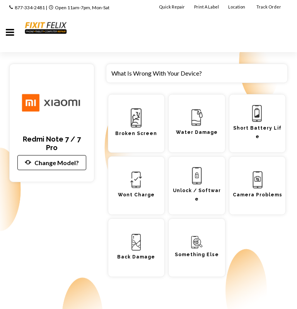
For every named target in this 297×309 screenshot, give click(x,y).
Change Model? (52, 162)
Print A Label (206, 6)
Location (237, 6)
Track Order (269, 6)
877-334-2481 (30, 7)
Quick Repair (172, 6)
